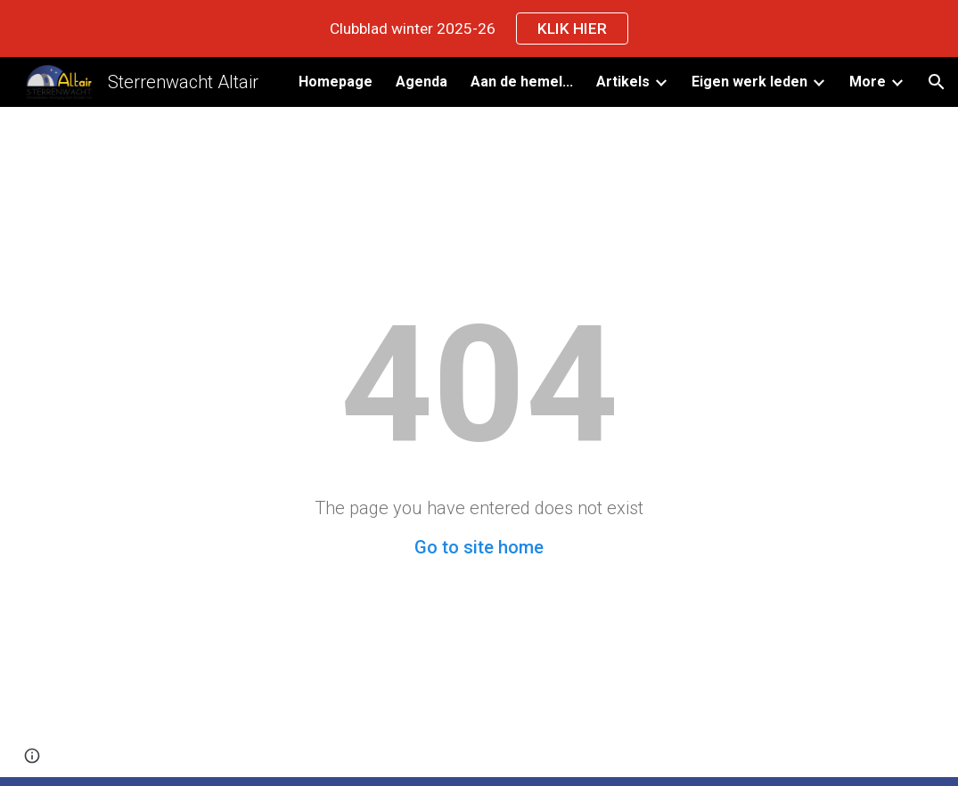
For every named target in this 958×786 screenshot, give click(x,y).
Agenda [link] (421, 81)
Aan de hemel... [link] (522, 81)
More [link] (867, 81)
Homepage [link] (336, 81)
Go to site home (479, 547)
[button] (936, 82)
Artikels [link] (623, 81)
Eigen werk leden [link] (749, 81)
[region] (479, 28)
